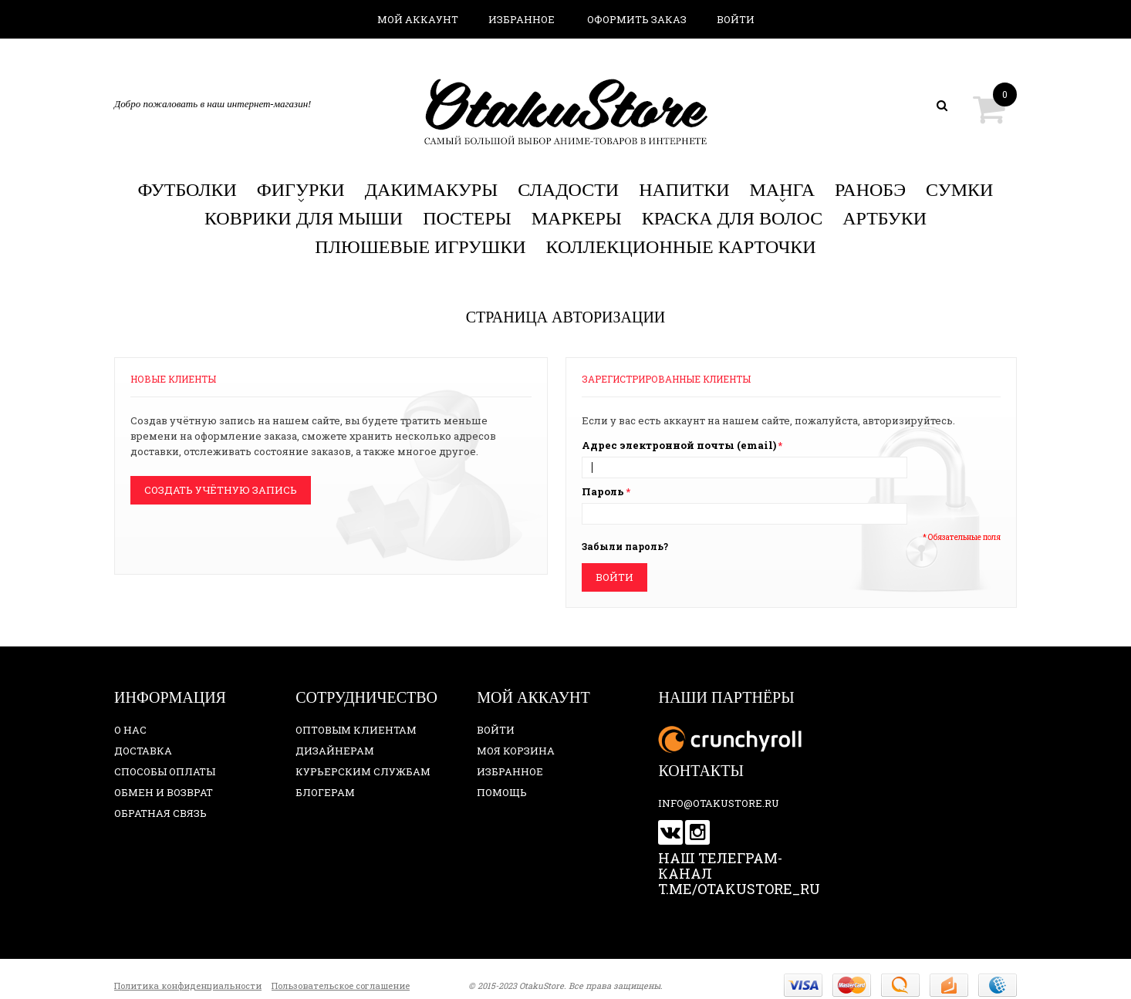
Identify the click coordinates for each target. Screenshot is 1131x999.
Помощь (502, 792)
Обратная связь (160, 813)
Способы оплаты (164, 771)
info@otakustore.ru (718, 803)
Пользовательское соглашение (341, 985)
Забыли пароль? (625, 546)
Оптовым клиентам (356, 730)
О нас (130, 730)
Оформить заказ (637, 19)
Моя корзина (516, 751)
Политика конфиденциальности (188, 985)
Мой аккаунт (417, 19)
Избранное (521, 19)
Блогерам (325, 792)
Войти (736, 19)
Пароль (603, 491)
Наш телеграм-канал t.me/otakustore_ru (739, 873)
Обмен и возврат (163, 792)
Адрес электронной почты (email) (679, 445)
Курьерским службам (362, 771)
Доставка (143, 751)
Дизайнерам (334, 751)
